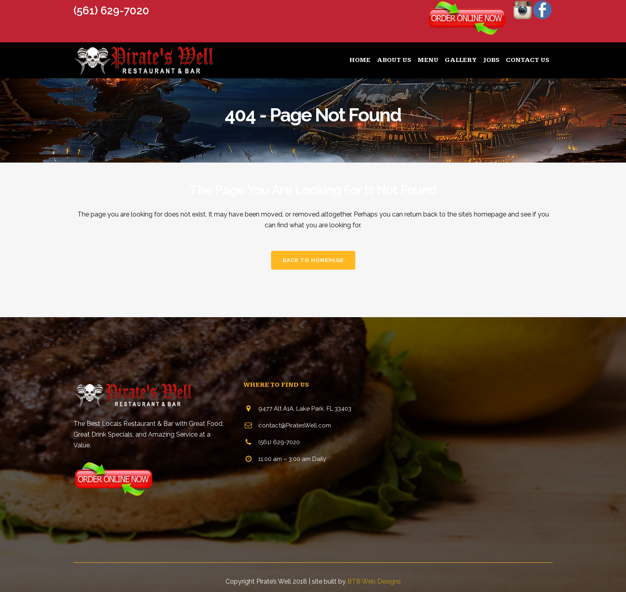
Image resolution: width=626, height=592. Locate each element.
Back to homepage (313, 260)
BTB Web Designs (374, 581)
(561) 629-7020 (111, 10)
